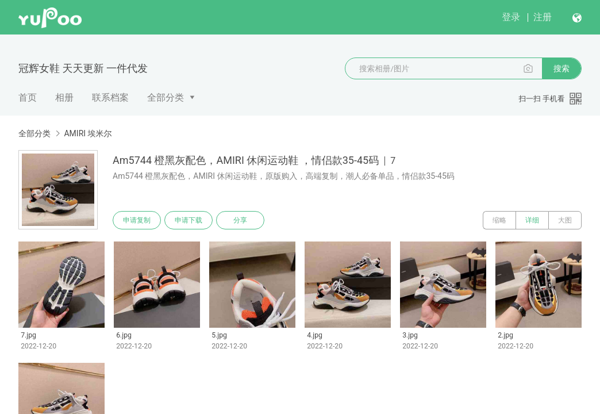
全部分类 (165, 97)
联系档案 (110, 97)
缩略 (499, 220)
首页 (27, 97)
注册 (542, 17)
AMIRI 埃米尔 (87, 133)
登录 (511, 17)
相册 (64, 97)
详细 (532, 220)
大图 (565, 220)
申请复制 (137, 220)
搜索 (561, 68)
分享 (240, 220)
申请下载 (188, 220)
